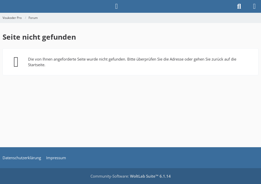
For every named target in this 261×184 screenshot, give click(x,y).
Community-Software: (130, 176)
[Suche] (239, 6)
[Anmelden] (116, 6)
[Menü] (254, 6)
